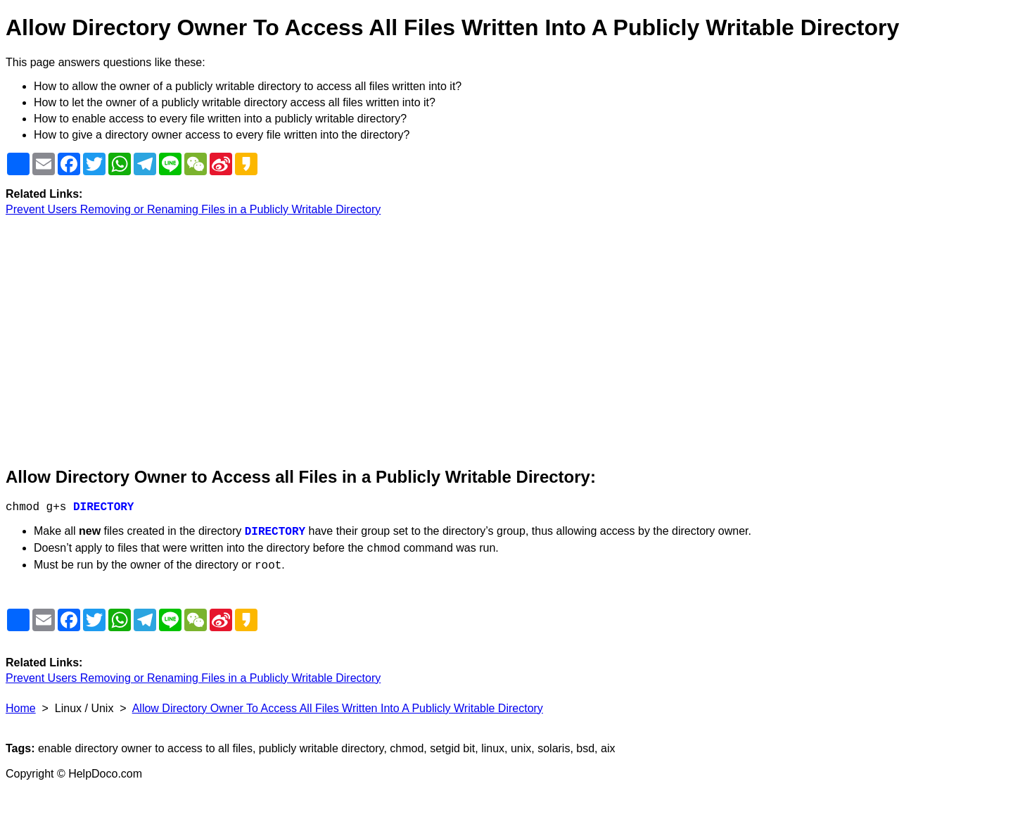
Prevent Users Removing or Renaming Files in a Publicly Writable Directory (193, 209)
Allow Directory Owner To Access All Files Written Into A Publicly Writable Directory (337, 708)
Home (21, 708)
